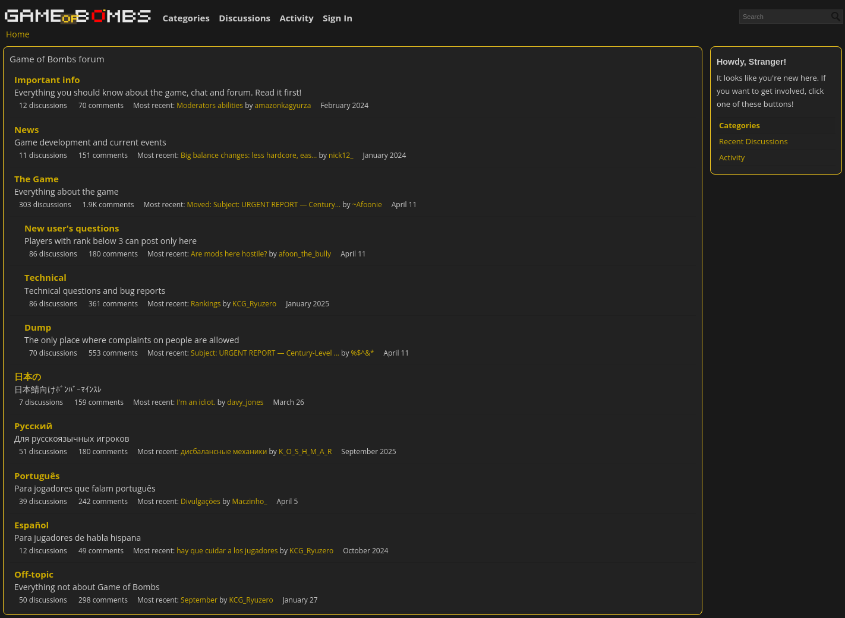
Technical (45, 277)
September (199, 600)
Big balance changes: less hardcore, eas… (249, 155)
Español (31, 525)
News (26, 129)
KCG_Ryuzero (254, 304)
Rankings (205, 304)
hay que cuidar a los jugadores (227, 551)
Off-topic (33, 574)
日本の (27, 376)
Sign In (337, 18)
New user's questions (71, 228)
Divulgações (200, 501)
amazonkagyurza (283, 105)
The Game (36, 179)
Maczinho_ (249, 501)
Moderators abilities (209, 105)
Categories (185, 18)
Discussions (244, 18)
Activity (296, 18)
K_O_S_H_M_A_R (305, 451)
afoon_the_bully (305, 254)
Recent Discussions (753, 141)
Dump (37, 327)
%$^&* (362, 353)
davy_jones (245, 402)
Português (37, 475)
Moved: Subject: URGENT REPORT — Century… (263, 204)
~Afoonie (367, 204)
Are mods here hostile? (229, 254)
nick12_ (341, 155)
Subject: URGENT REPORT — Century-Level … (265, 353)
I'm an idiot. (195, 402)
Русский (33, 426)
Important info (47, 79)
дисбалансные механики (224, 451)
